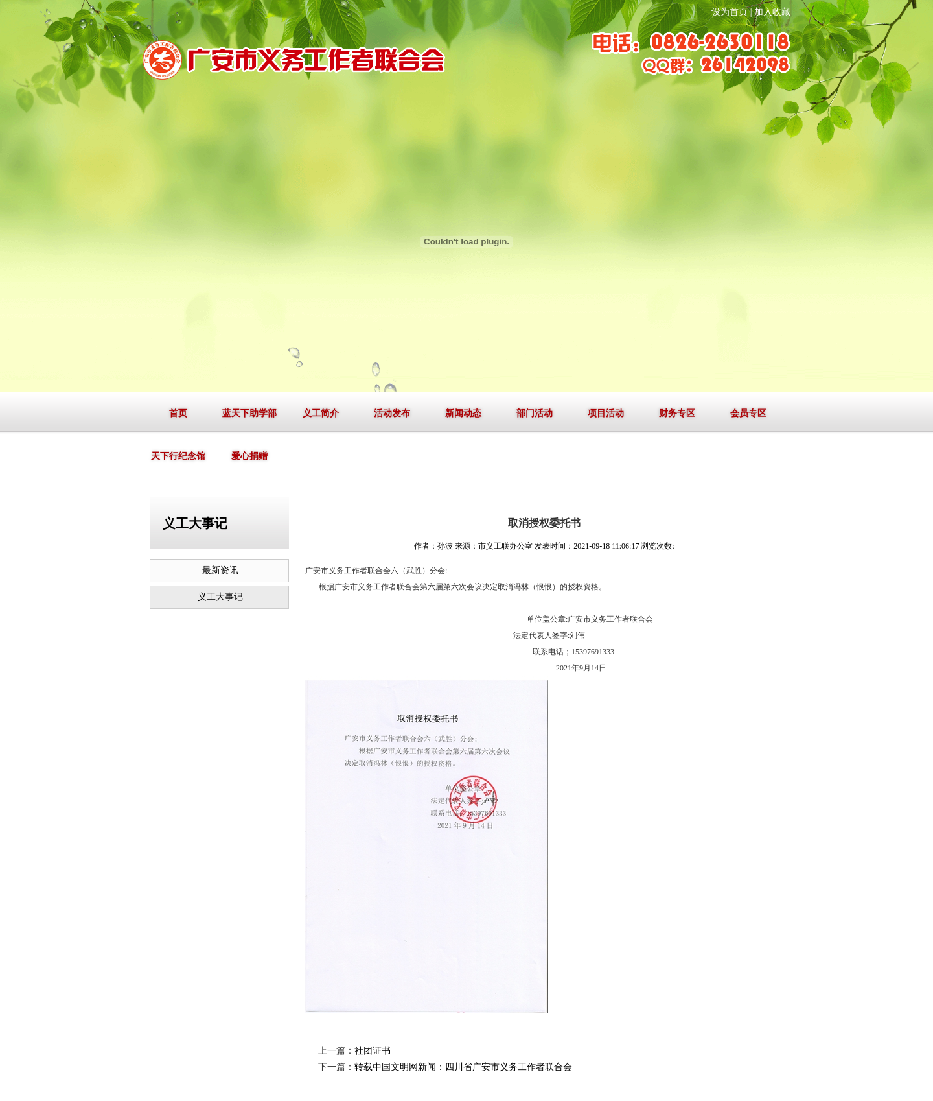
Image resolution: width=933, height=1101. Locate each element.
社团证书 (372, 1051)
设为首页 (729, 12)
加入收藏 (772, 12)
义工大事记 (220, 597)
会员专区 (748, 413)
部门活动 (534, 413)
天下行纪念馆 (178, 456)
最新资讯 (220, 570)
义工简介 (321, 413)
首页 (178, 413)
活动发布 (392, 413)
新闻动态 (463, 413)
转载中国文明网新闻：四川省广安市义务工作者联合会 (463, 1067)
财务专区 (677, 413)
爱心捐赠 (249, 456)
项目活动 (606, 413)
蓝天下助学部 (249, 413)
